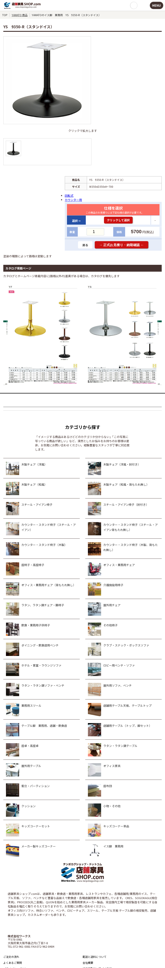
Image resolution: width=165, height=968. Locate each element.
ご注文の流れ (11, 957)
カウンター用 (73, 200)
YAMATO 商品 (20, 15)
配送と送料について (94, 957)
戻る (85, 245)
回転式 (69, 195)
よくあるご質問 (12, 962)
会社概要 (88, 962)
